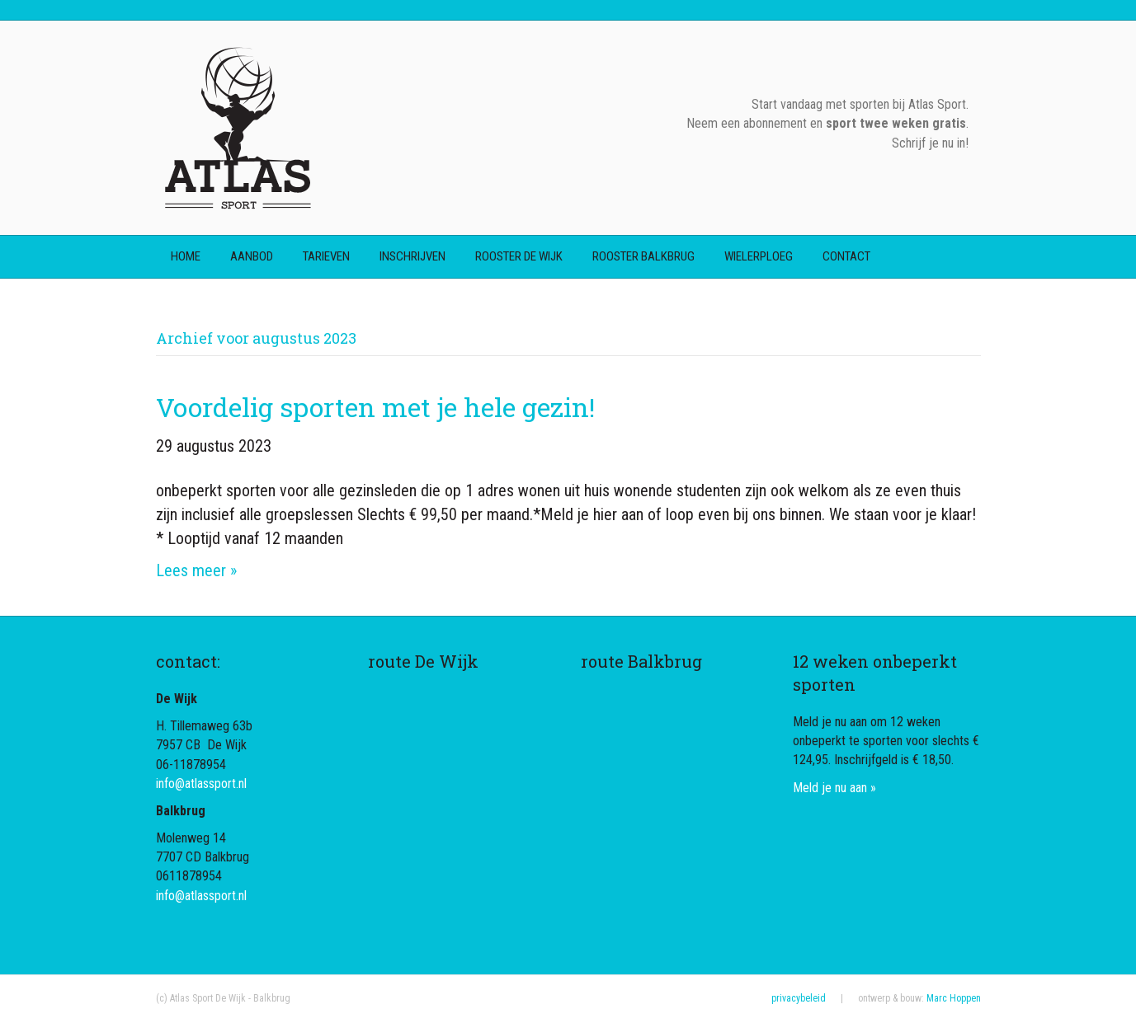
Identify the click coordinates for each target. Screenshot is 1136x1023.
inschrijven (412, 256)
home (185, 256)
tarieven (326, 256)
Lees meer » (196, 570)
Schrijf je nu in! (930, 143)
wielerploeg (758, 256)
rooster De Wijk (519, 256)
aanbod (251, 256)
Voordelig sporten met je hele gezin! (375, 407)
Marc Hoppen (953, 998)
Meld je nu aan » (834, 787)
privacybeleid (798, 998)
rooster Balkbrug (643, 256)
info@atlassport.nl (201, 783)
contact (846, 256)
